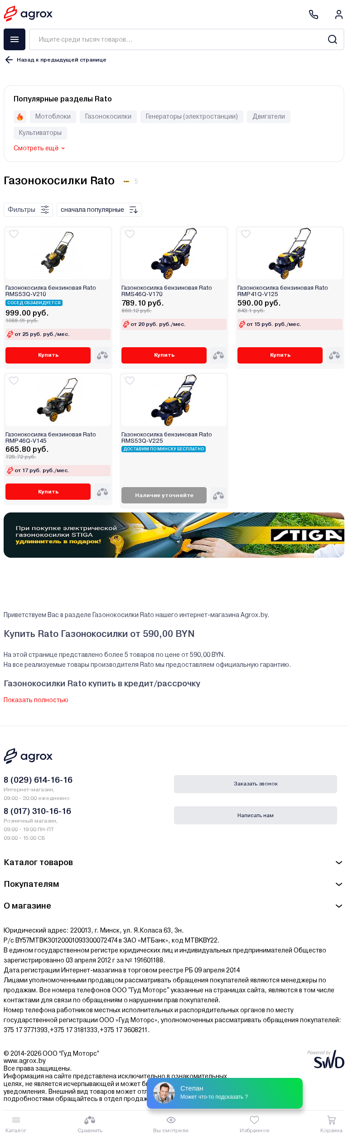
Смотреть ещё (36, 148)
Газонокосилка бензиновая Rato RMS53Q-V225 (166, 437)
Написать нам (255, 815)
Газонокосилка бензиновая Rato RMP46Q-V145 (50, 437)
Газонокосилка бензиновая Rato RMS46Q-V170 (166, 291)
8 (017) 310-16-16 (37, 811)
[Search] (332, 39)
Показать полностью (36, 700)
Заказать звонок (256, 783)
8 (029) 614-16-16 (38, 780)
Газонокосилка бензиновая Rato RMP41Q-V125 (282, 291)
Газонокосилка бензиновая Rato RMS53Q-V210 (50, 291)
